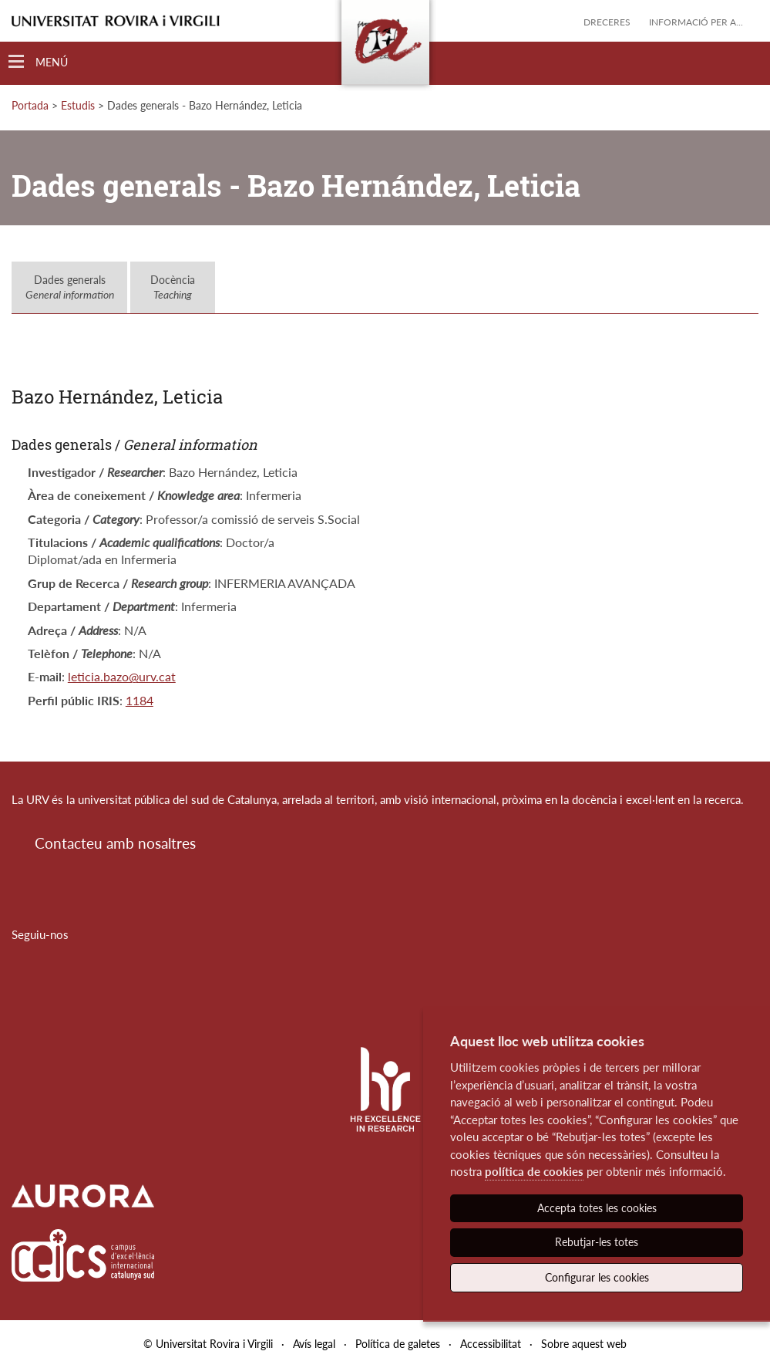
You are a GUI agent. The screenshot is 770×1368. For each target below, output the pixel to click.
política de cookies (534, 1171)
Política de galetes (397, 1343)
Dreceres (606, 22)
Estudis (78, 105)
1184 (139, 700)
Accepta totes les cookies (597, 1207)
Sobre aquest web (584, 1343)
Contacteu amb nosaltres (115, 843)
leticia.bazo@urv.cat (122, 676)
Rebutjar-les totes (596, 1241)
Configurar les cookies (597, 1277)
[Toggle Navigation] (38, 62)
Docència (172, 287)
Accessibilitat (490, 1343)
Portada (30, 105)
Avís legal (314, 1343)
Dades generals (69, 287)
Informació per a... (696, 22)
